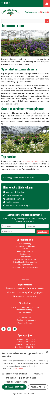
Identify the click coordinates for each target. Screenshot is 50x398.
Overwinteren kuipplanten (25, 259)
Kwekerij (25, 249)
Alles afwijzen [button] (38, 387)
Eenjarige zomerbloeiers (25, 246)
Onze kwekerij (25, 243)
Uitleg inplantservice (25, 264)
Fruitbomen (25, 254)
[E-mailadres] (18, 231)
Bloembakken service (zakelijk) (25, 267)
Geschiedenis (25, 256)
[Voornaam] (13, 226)
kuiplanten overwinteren (32, 161)
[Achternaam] (37, 226)
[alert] (25, 373)
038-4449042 (26, 317)
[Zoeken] (25, 21)
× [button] (47, 352)
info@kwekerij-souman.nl (26, 320)
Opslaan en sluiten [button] (14, 387)
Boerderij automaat (25, 251)
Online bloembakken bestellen (25, 262)
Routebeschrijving (25, 323)
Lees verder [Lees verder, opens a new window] (18, 369)
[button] (25, 393)
